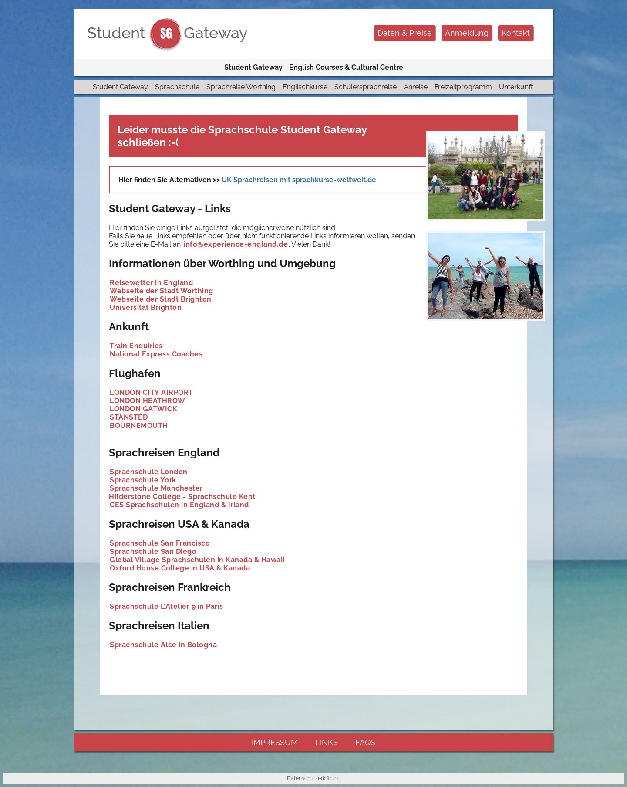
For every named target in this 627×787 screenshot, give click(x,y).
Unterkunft (516, 87)
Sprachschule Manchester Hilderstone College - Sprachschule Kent (182, 492)
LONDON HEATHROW (147, 401)
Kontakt (516, 32)
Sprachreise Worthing (241, 87)
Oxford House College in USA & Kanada (180, 568)
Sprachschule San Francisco (160, 543)
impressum (275, 742)
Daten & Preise (405, 32)
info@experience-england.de (235, 244)
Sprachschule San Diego (153, 551)
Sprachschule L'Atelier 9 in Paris (166, 606)
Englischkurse (305, 87)
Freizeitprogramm (463, 87)
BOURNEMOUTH (139, 425)
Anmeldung (467, 32)
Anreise (416, 87)
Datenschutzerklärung (313, 778)
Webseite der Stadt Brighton (161, 299)
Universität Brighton (146, 307)
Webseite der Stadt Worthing (161, 291)
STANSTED (129, 417)
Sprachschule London (149, 472)
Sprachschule (177, 87)
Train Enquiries (136, 346)
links (326, 742)
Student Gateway (120, 87)
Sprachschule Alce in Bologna (163, 645)
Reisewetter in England (151, 282)
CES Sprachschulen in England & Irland (179, 505)
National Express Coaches (156, 354)
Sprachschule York (143, 480)
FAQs (365, 742)
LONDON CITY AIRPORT (151, 392)
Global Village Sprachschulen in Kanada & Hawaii (197, 560)
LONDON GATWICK (143, 409)
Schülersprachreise (365, 87)
